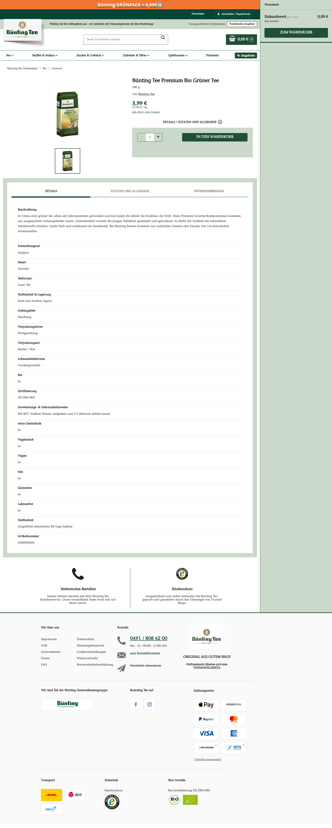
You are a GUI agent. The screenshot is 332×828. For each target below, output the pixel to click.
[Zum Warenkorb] (241, 39)
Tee (9, 55)
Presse (45, 658)
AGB (44, 645)
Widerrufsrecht (87, 658)
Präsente (212, 55)
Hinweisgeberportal (90, 645)
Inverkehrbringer (209, 191)
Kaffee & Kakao (45, 55)
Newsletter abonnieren (145, 665)
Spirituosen (177, 55)
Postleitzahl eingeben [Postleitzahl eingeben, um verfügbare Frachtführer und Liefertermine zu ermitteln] (242, 24)
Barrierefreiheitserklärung (95, 664)
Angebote (248, 55)
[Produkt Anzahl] (150, 137)
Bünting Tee (146, 94)
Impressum (49, 639)
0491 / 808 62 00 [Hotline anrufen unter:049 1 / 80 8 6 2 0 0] (148, 639)
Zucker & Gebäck (90, 55)
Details (51, 191)
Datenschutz (85, 639)
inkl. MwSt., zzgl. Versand (146, 112)
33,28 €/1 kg (139, 107)
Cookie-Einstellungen (91, 652)
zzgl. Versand (271, 21)
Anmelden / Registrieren (233, 13)
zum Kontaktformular (145, 653)
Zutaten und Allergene (130, 191)
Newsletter (198, 14)
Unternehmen (50, 652)
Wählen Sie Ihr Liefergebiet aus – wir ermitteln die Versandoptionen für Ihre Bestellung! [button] (102, 24)
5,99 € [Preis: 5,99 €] (139, 103)
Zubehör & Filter (136, 55)
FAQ (44, 664)
